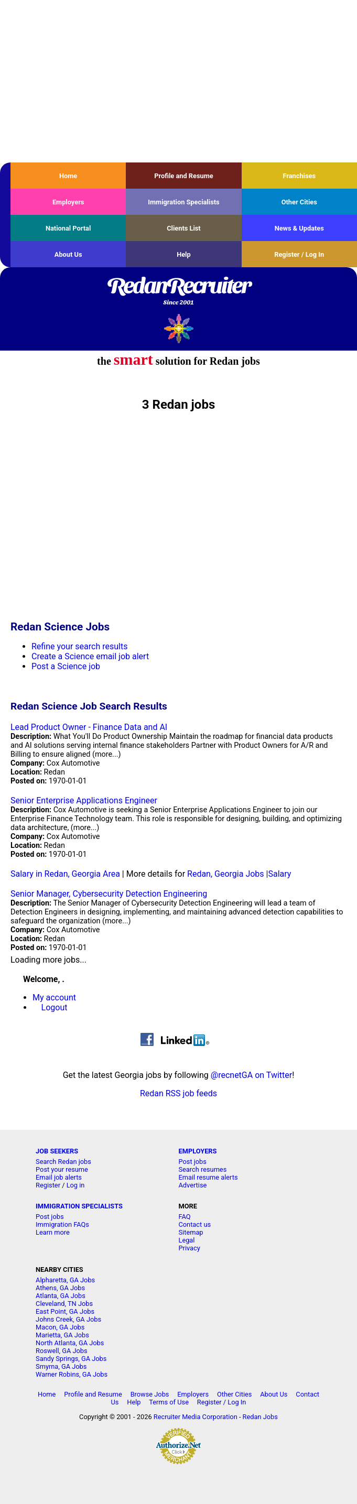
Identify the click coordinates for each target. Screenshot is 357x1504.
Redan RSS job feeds (178, 1093)
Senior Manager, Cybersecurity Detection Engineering (108, 894)
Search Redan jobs (63, 1161)
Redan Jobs (260, 1417)
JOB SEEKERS (57, 1151)
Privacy (189, 1248)
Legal (186, 1240)
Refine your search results (79, 646)
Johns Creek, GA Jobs (68, 1319)
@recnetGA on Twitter (251, 1075)
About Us (68, 254)
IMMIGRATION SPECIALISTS (79, 1206)
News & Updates (299, 228)
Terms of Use (169, 1402)
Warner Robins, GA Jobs (71, 1374)
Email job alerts (59, 1177)
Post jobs (192, 1161)
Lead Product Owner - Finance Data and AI (88, 727)
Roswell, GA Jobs (62, 1351)
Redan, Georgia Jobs (225, 874)
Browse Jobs (150, 1394)
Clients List (184, 228)
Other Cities (299, 202)
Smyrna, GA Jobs (61, 1366)
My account (54, 997)
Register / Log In (299, 254)
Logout (54, 1007)
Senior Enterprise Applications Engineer (83, 800)
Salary (279, 874)
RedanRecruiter (178, 292)
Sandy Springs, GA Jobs (71, 1359)
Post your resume (62, 1169)
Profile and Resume (183, 176)
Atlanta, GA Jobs (60, 1296)
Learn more (53, 1232)
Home (68, 176)
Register (48, 1185)
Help (184, 254)
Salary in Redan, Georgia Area (65, 874)
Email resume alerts (207, 1177)
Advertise (192, 1185)
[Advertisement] (178, 81)
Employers (68, 202)
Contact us (194, 1224)
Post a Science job (65, 666)
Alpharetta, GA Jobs (65, 1280)
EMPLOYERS (197, 1151)
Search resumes (202, 1169)
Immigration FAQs (62, 1224)
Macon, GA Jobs (60, 1327)
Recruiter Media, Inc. (178, 328)
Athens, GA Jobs (60, 1288)
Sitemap (190, 1232)
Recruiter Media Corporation (195, 1417)
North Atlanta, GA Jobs (70, 1343)
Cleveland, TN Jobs (64, 1303)
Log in (76, 1185)
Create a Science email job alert (90, 656)
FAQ (184, 1216)
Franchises (299, 176)
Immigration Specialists (183, 202)
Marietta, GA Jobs (62, 1335)
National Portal (68, 228)
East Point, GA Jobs (65, 1311)
